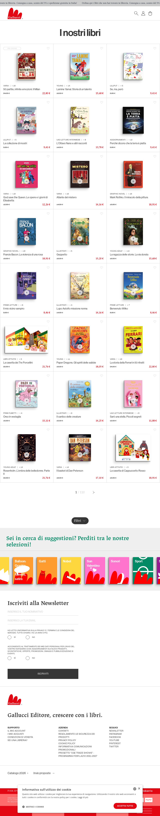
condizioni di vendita (20, 737)
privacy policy (67, 740)
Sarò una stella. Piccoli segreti (125, 416)
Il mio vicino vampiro (13, 308)
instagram (115, 734)
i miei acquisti (16, 734)
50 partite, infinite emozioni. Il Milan (21, 89)
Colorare (48, 561)
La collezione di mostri (15, 143)
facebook (115, 737)
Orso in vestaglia (12, 416)
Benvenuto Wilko (119, 308)
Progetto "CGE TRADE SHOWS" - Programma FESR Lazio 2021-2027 (77, 754)
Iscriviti (43, 674)
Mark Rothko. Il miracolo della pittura (129, 197)
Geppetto (62, 254)
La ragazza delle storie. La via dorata (129, 254)
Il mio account (16, 731)
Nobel (142, 561)
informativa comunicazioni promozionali (75, 748)
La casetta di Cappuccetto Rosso (127, 470)
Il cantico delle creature (69, 416)
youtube (114, 740)
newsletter (116, 731)
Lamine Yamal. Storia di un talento (74, 89)
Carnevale (25, 561)
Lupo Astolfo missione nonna (72, 308)
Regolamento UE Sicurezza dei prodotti (76, 735)
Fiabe (69, 561)
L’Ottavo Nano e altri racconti (72, 143)
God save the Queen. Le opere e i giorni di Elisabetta (25, 199)
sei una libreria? (17, 740)
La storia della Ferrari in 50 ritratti (127, 362)
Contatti (63, 731)
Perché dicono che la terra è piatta (128, 143)
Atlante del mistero (67, 197)
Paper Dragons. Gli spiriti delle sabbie (76, 362)
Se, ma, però (116, 89)
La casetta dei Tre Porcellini (18, 362)
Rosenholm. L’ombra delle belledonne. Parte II (26, 472)
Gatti (117, 561)
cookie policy (66, 743)
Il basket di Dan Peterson (70, 470)
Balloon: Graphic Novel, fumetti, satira (95, 570)
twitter (113, 747)
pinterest (115, 743)
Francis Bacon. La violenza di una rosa (23, 254)
